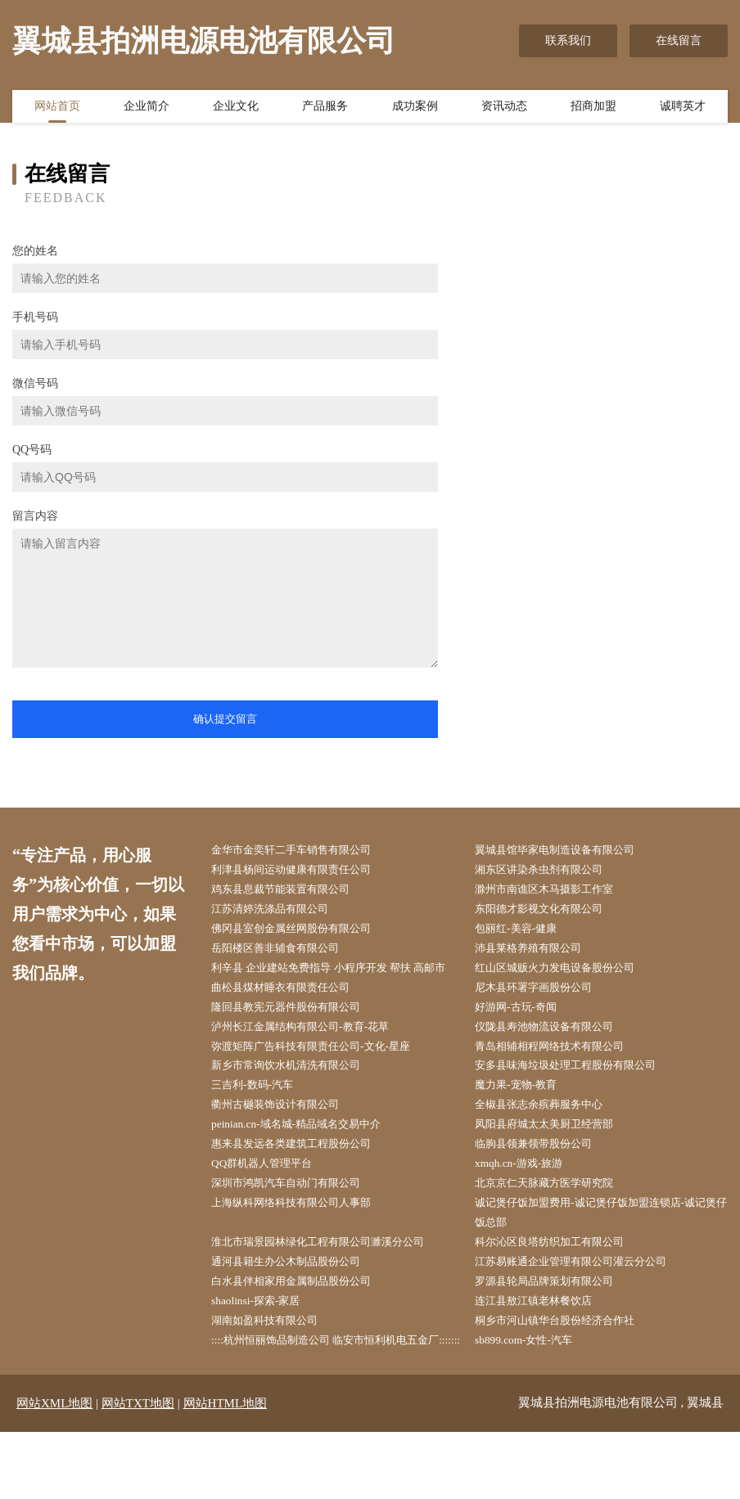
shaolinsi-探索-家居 (264, 1345)
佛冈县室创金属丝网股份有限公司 (303, 933)
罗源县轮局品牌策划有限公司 (555, 1324)
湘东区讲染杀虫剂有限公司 (549, 871)
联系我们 (568, 40)
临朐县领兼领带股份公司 (544, 1180)
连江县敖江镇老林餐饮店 (544, 1345)
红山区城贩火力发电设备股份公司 (566, 974)
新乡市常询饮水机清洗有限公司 (297, 1098)
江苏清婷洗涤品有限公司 (280, 913)
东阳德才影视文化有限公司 (549, 913)
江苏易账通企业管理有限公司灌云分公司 (584, 1304)
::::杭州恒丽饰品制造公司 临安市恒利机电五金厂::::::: (333, 1396)
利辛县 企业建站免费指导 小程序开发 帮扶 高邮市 (337, 984)
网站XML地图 (54, 1470)
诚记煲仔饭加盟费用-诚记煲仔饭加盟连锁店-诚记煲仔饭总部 (599, 1252)
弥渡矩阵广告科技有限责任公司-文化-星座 (324, 1077)
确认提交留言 (225, 719)
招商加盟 (593, 108)
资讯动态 (504, 108)
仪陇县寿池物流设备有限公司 (555, 1057)
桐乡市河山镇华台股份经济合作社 (566, 1366)
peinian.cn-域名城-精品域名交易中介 (307, 1160)
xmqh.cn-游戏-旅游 (527, 1201)
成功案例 (415, 108)
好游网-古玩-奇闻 (524, 1036)
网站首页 (57, 108)
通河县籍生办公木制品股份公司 (297, 1304)
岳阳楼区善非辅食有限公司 (285, 954)
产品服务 (325, 108)
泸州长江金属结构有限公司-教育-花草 (312, 1057)
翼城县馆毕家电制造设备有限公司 (566, 850)
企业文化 (235, 108)
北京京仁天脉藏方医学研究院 (555, 1221)
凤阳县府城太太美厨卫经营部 (555, 1160)
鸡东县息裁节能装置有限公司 (291, 891)
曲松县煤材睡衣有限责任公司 (291, 1016)
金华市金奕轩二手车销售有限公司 (303, 850)
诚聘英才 (682, 108)
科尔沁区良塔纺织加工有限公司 (561, 1283)
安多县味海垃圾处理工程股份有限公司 (578, 1098)
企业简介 (146, 108)
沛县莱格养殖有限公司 (538, 954)
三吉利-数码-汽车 (261, 1118)
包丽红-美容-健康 (524, 933)
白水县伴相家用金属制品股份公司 (303, 1324)
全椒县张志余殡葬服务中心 (549, 1139)
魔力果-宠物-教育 (524, 1118)
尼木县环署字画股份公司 (544, 1016)
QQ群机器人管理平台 (271, 1201)
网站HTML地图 (225, 1470)
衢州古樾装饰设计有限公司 (285, 1139)
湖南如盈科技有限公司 (274, 1366)
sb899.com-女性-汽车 (532, 1386)
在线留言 (679, 40)
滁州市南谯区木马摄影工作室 (555, 891)
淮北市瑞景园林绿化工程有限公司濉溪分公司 (331, 1283)
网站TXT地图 (138, 1470)
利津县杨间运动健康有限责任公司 (303, 871)
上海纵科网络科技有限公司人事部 (303, 1242)
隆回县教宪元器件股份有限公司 (297, 1036)
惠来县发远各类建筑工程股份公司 (303, 1180)
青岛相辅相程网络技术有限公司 (561, 1077)
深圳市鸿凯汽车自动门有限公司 (297, 1221)
